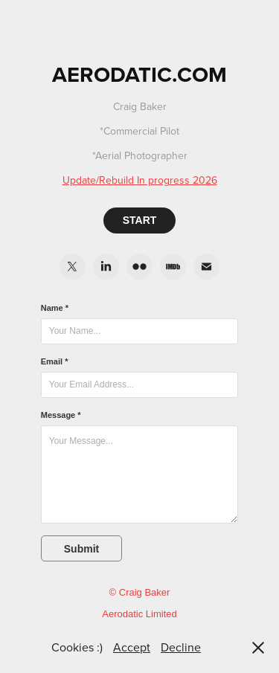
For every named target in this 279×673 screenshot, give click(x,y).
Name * (54, 307)
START (140, 220)
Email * (54, 361)
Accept (131, 647)
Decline (181, 647)
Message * (61, 414)
